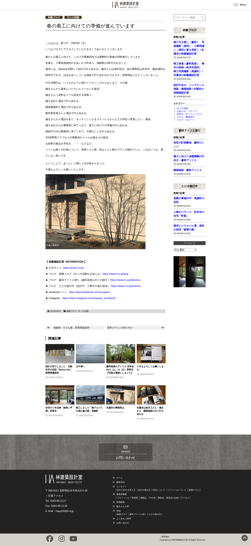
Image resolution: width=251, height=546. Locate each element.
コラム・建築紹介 (186, 117)
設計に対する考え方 (126, 490)
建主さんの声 (122, 506)
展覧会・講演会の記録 (168, 498)
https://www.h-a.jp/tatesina (125, 280)
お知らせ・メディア (187, 111)
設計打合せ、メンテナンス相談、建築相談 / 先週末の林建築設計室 (189, 89)
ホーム (119, 478)
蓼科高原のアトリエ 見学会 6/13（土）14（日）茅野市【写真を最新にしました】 (120, 369)
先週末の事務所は (115, 407)
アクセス (185, 498)
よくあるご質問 (123, 518)
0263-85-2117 (58, 500)
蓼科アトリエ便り (189, 130)
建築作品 (120, 482)
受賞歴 (135, 498)
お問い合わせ (122, 523)
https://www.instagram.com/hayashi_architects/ (89, 298)
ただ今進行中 (189, 186)
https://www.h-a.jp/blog (115, 274)
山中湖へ (80, 366)
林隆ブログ (54, 17)
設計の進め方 (144, 490)
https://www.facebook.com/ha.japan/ (89, 292)
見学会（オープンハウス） (190, 114)
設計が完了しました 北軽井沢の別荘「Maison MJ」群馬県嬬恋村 (59, 369)
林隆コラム (194, 490)
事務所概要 (121, 494)
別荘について (159, 490)
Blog (118, 511)
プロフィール (123, 498)
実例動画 (120, 502)
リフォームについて (177, 490)
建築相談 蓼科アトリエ (188, 170)
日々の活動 (73, 17)
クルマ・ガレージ (186, 120)
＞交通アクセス (54, 495)
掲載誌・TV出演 (147, 498)
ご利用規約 (164, 537)
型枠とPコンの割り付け (120, 327)
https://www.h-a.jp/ (73, 267)
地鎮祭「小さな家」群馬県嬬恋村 (71, 327)
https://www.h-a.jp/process (126, 286)
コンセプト (121, 486)
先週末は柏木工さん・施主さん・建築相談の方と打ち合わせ (150, 410)
